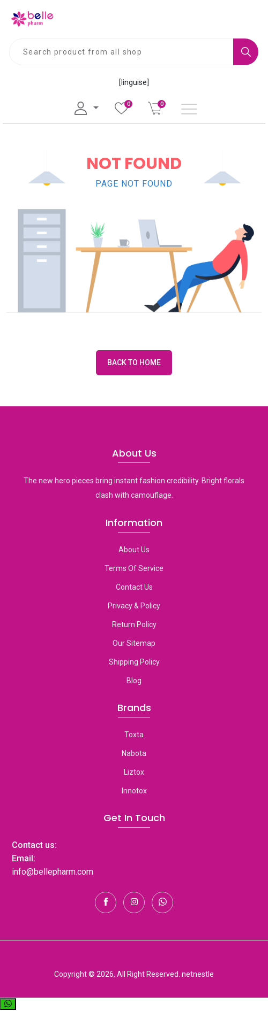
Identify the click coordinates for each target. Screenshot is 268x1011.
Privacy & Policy (134, 605)
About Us (134, 549)
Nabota (134, 753)
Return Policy (134, 624)
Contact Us (134, 587)
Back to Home (134, 362)
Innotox (134, 790)
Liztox (134, 772)
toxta (134, 734)
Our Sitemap (134, 643)
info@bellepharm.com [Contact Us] (52, 872)
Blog (134, 680)
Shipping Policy (134, 662)
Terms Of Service (134, 568)
